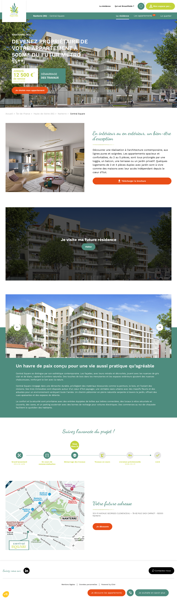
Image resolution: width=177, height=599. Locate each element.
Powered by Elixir (108, 584)
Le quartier (165, 16)
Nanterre (62, 113)
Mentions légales (68, 584)
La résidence (122, 16)
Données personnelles (88, 584)
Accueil (9, 113)
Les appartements (145, 15)
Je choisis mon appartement (29, 90)
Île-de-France (23, 113)
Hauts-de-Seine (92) (44, 113)
